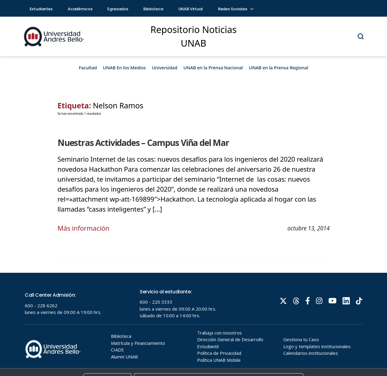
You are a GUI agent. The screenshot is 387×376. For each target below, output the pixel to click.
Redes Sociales (235, 9)
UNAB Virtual (190, 9)
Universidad (164, 67)
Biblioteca (153, 9)
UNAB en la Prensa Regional (278, 67)
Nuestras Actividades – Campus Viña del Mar (143, 142)
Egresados (117, 9)
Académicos (80, 9)
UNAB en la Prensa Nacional (213, 67)
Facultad (88, 67)
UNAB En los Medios (124, 67)
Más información (83, 228)
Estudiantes (41, 9)
